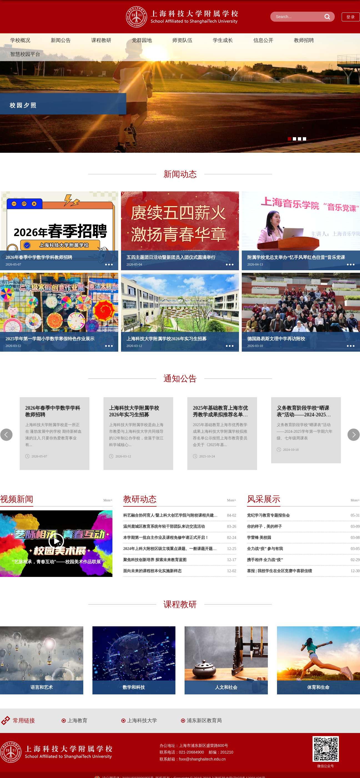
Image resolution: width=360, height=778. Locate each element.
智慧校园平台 (25, 54)
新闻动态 (180, 174)
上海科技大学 (142, 720)
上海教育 (77, 720)
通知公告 (180, 378)
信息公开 (263, 40)
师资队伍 (182, 40)
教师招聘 (304, 40)
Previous (6, 435)
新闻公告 (61, 40)
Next (354, 435)
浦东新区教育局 (204, 720)
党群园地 (142, 40)
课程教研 (101, 40)
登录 (350, 17)
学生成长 (223, 40)
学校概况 (20, 40)
